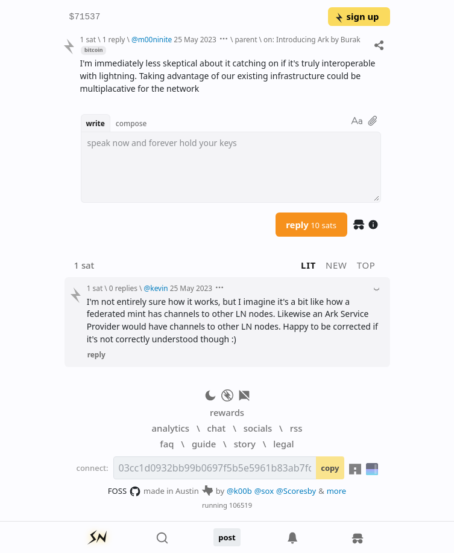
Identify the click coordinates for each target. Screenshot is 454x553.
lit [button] (308, 265)
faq (167, 444)
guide (204, 444)
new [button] (336, 265)
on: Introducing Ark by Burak (312, 39)
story (245, 444)
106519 (240, 505)
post (227, 537)
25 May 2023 (195, 39)
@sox (264, 490)
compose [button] (131, 123)
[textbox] (231, 167)
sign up (356, 16)
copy (330, 467)
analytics (170, 428)
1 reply (113, 39)
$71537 (85, 17)
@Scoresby (296, 490)
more (337, 490)
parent (246, 39)
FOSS (124, 491)
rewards (227, 412)
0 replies (123, 288)
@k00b (239, 490)
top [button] (366, 265)
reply (311, 225)
